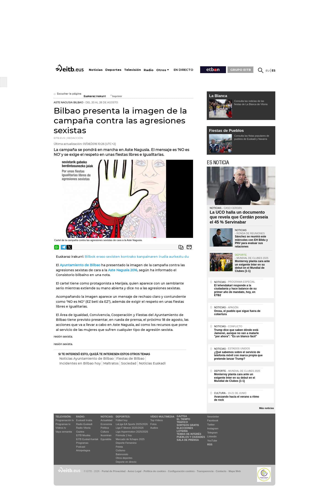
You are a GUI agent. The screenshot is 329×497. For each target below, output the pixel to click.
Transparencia (205, 471)
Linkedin (212, 436)
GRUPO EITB (240, 70)
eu (268, 70)
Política (105, 427)
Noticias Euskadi (152, 363)
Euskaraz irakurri (95, 96)
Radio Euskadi (84, 424)
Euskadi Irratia (84, 420)
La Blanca (218, 96)
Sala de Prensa (188, 440)
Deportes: (123, 416)
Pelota (119, 446)
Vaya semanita (64, 431)
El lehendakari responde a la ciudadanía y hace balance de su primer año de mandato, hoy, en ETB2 (235, 290)
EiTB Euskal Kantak (87, 439)
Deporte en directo (126, 461)
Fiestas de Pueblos (226, 130)
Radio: (80, 416)
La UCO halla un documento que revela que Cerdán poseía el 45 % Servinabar (239, 217)
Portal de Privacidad (113, 471)
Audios (154, 427)
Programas (82, 442)
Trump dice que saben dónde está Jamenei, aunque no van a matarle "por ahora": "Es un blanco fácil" (236, 333)
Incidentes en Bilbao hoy (80, 363)
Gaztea (80, 431)
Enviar (189, 247)
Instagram (212, 428)
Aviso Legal (134, 471)
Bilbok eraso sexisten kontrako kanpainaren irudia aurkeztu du (137, 257)
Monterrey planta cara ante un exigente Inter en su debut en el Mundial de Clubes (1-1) (252, 266)
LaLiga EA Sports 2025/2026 (132, 424)
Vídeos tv (61, 427)
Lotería (182, 431)
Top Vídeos (156, 420)
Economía (106, 424)
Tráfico (182, 422)
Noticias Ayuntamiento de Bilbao (86, 358)
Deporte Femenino (126, 442)
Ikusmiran (106, 435)
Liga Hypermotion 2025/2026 (132, 431)
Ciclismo (120, 450)
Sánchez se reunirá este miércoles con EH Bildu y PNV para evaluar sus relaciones (251, 241)
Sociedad (128, 363)
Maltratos (111, 363)
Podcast (80, 446)
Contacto (221, 471)
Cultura (105, 431)
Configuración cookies (181, 471)
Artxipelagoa (83, 450)
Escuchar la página (67, 93)
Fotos (153, 424)
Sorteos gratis (188, 425)
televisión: (63, 416)
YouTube (212, 440)
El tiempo (183, 419)
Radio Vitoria (83, 427)
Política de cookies (154, 471)
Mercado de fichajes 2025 (130, 439)
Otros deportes (124, 458)
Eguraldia (106, 439)
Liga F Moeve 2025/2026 (130, 427)
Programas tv (63, 424)
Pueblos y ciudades (191, 437)
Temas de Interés (189, 434)
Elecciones (185, 428)
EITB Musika (83, 435)
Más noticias (266, 408)
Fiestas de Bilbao (130, 358)
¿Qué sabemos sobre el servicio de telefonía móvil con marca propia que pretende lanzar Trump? (238, 355)
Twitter (211, 424)
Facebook (212, 420)
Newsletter (213, 416)
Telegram (212, 432)
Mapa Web (234, 471)
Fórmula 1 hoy (124, 435)
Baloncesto (122, 454)
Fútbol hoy (121, 420)
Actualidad (106, 420)
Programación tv (65, 420)
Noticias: (107, 416)
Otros (161, 70)
